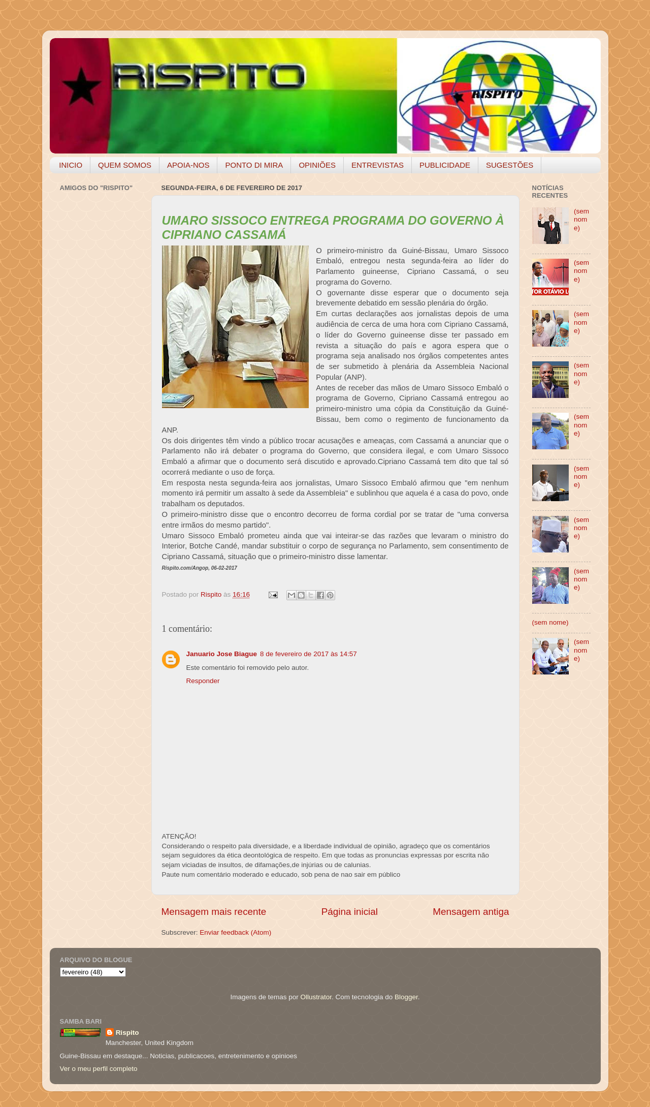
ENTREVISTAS (377, 165)
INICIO (70, 165)
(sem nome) (581, 219)
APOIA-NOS (188, 165)
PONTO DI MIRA (254, 165)
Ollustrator (316, 997)
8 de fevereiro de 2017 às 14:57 (308, 654)
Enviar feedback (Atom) (235, 932)
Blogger (406, 997)
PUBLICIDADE (444, 165)
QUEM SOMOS (124, 165)
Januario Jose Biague (221, 654)
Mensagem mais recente (214, 911)
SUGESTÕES (509, 165)
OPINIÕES (317, 165)
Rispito (127, 1032)
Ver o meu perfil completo (99, 1068)
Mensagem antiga (471, 911)
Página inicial (349, 911)
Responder (203, 681)
